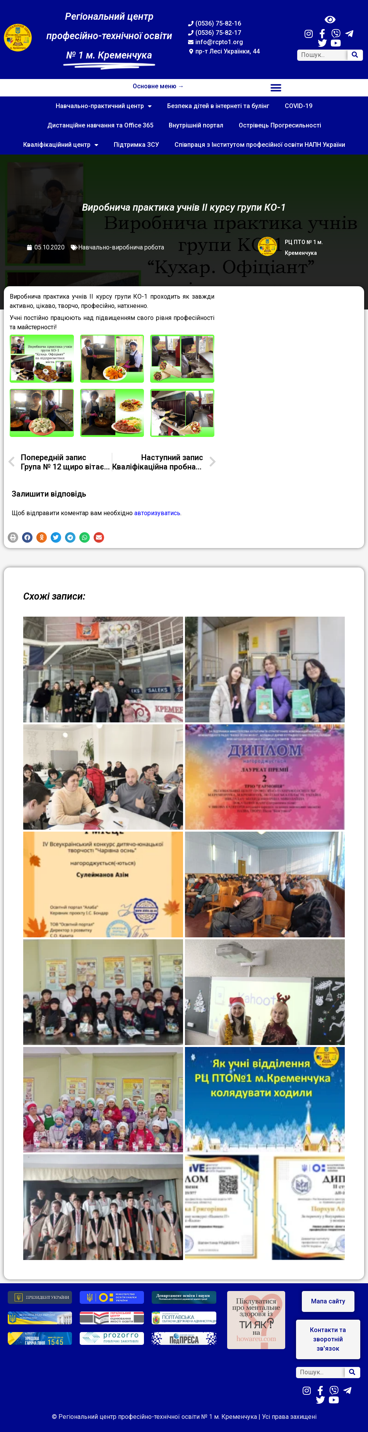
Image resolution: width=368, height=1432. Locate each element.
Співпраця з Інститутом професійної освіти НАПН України (260, 144)
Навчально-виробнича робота (121, 247)
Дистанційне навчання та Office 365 (100, 125)
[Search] (354, 55)
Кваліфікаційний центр (60, 145)
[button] (276, 87)
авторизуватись (157, 513)
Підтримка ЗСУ (136, 144)
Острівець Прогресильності (280, 125)
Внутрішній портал (196, 125)
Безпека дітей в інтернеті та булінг (218, 106)
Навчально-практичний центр (104, 106)
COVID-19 (298, 106)
